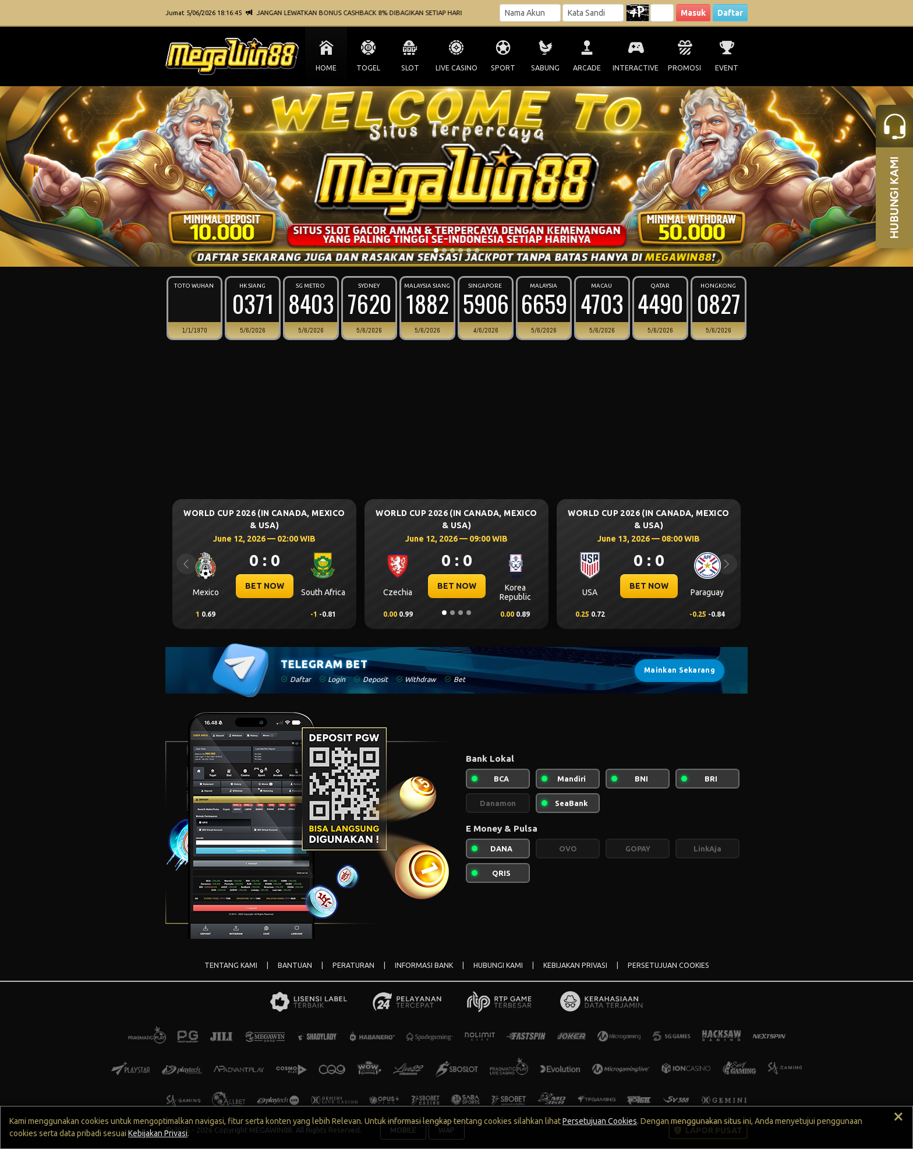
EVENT (726, 68)
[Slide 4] (460, 250)
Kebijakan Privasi (157, 1133)
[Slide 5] (468, 250)
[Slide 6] (477, 250)
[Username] (530, 13)
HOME (326, 68)
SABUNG (545, 68)
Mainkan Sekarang (679, 670)
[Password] (593, 13)
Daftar (730, 12)
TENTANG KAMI (230, 965)
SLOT (410, 68)
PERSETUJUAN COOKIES (668, 965)
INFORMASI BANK (424, 965)
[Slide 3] (452, 250)
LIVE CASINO (456, 68)
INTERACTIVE (636, 68)
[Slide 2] (444, 250)
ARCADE (587, 68)
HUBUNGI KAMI (498, 965)
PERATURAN (353, 965)
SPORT (503, 68)
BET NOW (264, 586)
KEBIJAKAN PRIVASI (575, 965)
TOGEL (368, 68)
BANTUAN (295, 965)
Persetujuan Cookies (599, 1121)
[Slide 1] (436, 250)
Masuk (693, 12)
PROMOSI (684, 68)
